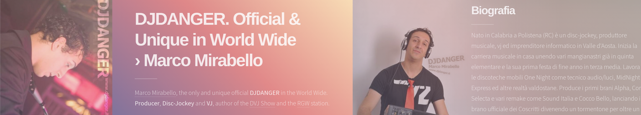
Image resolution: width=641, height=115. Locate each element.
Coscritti (530, 109)
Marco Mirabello (156, 93)
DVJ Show (263, 103)
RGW (304, 103)
